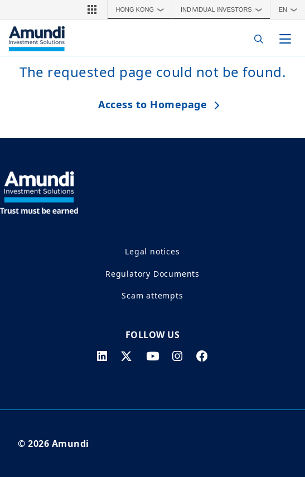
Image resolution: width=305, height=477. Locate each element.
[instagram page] (177, 356)
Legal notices (152, 251)
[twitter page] (126, 356)
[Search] (256, 38)
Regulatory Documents (152, 273)
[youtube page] (152, 356)
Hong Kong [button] (143, 9)
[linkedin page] (102, 356)
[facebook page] (202, 356)
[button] (92, 9)
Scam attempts (152, 295)
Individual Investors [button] (224, 9)
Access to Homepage (152, 104)
